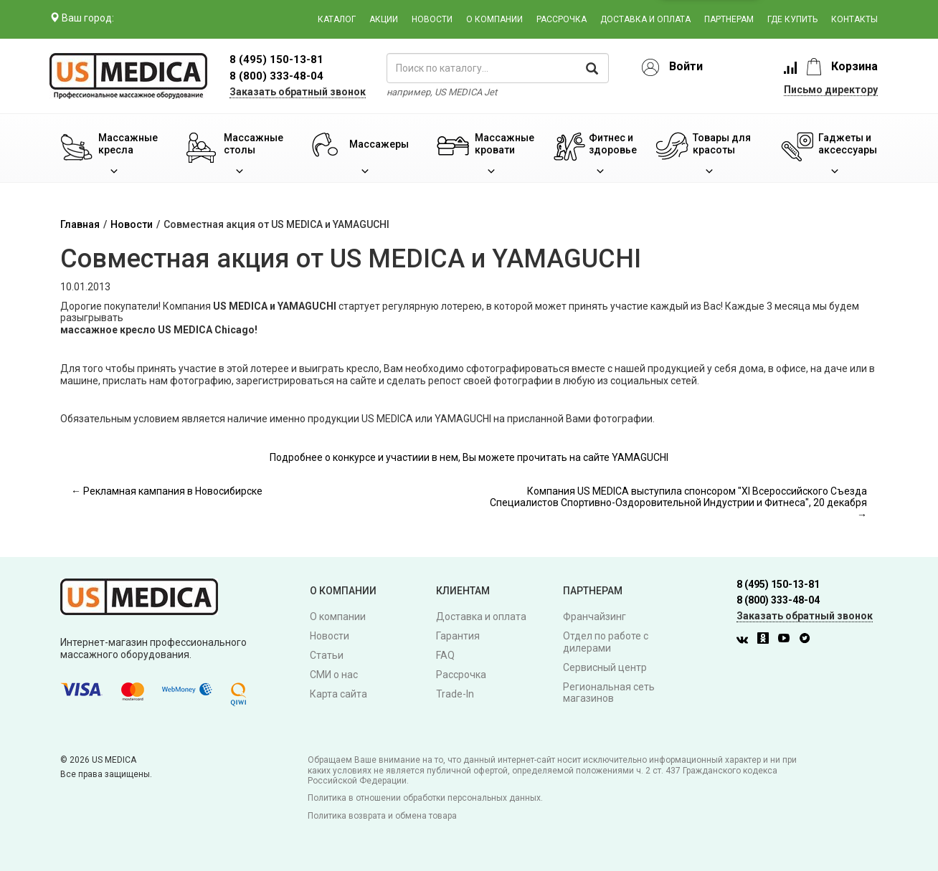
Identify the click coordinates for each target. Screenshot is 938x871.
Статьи (327, 655)
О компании (494, 19)
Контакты (854, 19)
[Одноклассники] (766, 640)
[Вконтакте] (745, 640)
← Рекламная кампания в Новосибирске (166, 491)
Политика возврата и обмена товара (382, 816)
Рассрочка (561, 19)
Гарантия (458, 636)
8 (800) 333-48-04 (276, 76)
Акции (383, 19)
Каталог (337, 19)
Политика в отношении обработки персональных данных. (425, 798)
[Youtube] (787, 640)
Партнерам (729, 19)
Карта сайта (338, 694)
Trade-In (455, 694)
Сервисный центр (605, 667)
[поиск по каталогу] (498, 68)
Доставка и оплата (645, 19)
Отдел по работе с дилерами (605, 642)
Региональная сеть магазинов (609, 693)
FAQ (445, 655)
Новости (432, 19)
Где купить (792, 19)
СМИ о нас (334, 674)
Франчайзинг (594, 616)
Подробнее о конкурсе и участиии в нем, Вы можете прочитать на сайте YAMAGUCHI (469, 457)
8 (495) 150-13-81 (778, 584)
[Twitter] (808, 640)
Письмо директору (831, 89)
